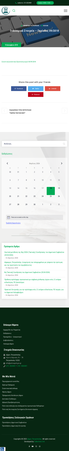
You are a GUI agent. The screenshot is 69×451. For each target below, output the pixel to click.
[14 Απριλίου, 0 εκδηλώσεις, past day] (18, 191)
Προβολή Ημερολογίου (13, 223)
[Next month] (61, 163)
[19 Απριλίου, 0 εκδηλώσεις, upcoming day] (59, 191)
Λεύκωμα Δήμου (8, 344)
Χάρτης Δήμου (6, 392)
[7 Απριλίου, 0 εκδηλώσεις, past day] (18, 183)
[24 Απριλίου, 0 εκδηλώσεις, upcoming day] (43, 199)
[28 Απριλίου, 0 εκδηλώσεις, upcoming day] (18, 207)
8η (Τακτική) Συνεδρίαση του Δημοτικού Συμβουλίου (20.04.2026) (27, 272)
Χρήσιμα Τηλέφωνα (8, 385)
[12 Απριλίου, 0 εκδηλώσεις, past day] (59, 183)
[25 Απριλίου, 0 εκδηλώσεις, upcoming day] (51, 199)
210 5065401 (22, 366)
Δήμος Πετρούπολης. (34, 439)
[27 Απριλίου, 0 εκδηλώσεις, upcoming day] (10, 207)
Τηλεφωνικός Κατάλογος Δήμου (12, 395)
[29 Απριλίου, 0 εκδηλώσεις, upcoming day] (26, 207)
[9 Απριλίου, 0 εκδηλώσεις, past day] (34, 183)
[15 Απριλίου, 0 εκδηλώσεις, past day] (26, 191)
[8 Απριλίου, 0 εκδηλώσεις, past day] (26, 183)
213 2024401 (11, 366)
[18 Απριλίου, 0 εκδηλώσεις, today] (51, 191)
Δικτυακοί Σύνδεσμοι (9, 399)
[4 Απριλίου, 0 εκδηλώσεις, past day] (51, 175)
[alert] (34, 217)
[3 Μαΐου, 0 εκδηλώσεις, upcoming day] (59, 207)
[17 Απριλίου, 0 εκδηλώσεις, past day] (43, 191)
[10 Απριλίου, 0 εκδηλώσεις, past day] (43, 183)
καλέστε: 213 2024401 (23, 3)
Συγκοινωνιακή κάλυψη (9, 388)
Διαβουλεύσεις (8, 340)
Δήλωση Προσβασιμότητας (11, 402)
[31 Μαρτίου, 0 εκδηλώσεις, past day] (18, 175)
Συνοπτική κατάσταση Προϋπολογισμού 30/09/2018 (19, 62)
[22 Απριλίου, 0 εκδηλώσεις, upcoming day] (26, 199)
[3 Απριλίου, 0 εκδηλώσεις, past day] (43, 175)
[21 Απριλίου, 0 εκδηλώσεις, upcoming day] (18, 199)
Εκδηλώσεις (7, 333)
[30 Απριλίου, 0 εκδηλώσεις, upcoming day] (34, 207)
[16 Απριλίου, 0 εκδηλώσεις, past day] (34, 191)
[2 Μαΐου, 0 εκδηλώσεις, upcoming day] (51, 207)
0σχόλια (44, 25)
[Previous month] (7, 163)
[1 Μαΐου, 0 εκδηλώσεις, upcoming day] (43, 207)
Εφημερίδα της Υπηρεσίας (31, 25)
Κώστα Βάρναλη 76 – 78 (14, 357)
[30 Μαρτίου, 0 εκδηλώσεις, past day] (10, 175)
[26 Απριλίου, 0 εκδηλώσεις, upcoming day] (59, 199)
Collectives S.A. (39, 442)
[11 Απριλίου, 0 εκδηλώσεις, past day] (51, 183)
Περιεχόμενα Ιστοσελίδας (10, 381)
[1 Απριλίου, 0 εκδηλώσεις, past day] (26, 175)
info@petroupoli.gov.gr (13, 363)
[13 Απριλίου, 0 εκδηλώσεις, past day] (10, 191)
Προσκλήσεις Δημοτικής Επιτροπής (14, 426)
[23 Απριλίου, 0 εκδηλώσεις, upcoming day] (34, 199)
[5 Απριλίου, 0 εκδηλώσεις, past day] (59, 175)
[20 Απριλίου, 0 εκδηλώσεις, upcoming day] (10, 199)
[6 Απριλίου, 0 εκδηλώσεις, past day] (10, 183)
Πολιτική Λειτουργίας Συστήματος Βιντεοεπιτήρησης (20, 409)
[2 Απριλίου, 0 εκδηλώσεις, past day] (34, 175)
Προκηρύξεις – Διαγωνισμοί (12, 337)
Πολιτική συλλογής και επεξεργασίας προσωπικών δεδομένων (23, 406)
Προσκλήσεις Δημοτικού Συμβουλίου (14, 422)
